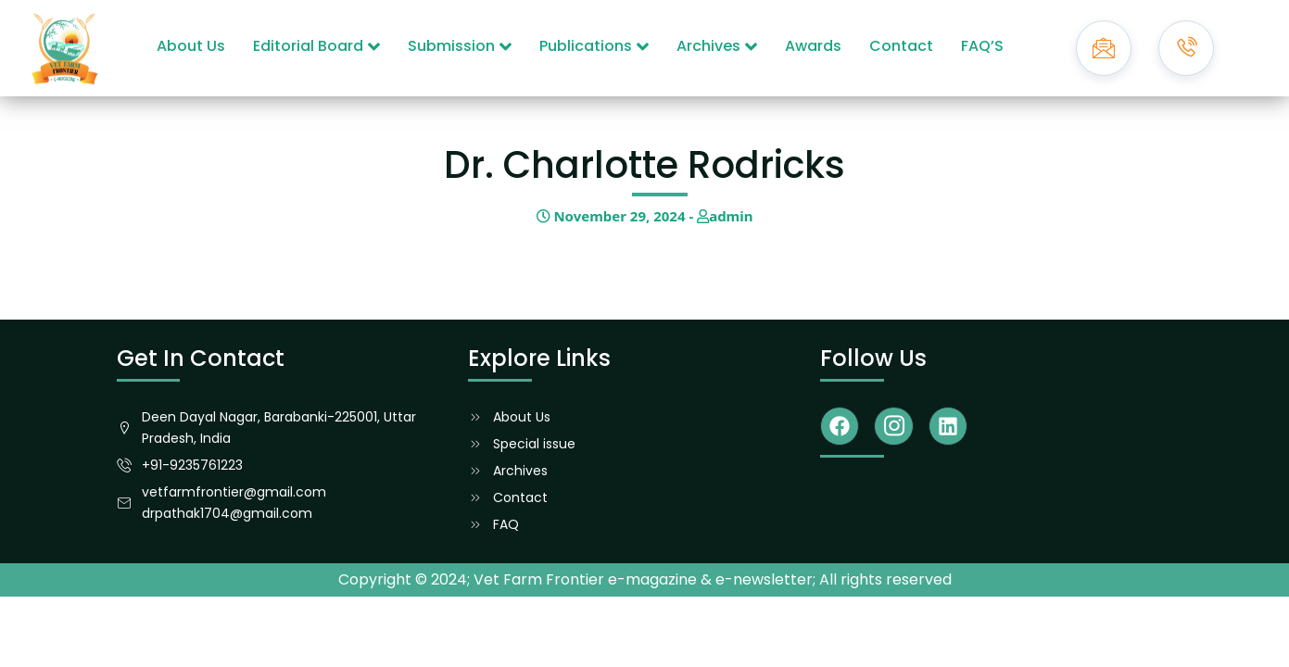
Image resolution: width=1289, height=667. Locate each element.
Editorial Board (316, 46)
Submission (460, 46)
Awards (813, 46)
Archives (716, 46)
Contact (901, 46)
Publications (594, 46)
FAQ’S (982, 46)
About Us (191, 46)
